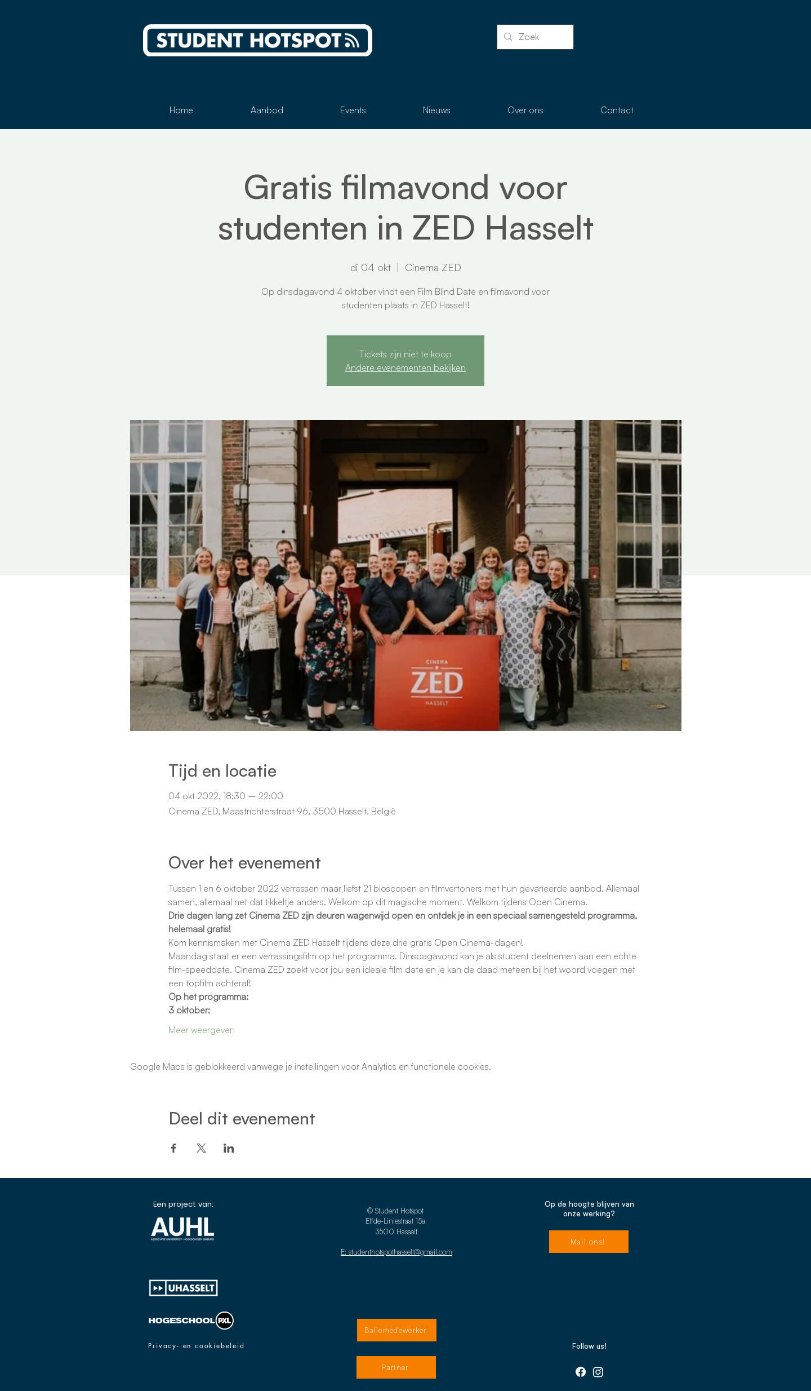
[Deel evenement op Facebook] (173, 1148)
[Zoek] (534, 37)
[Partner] (396, 1367)
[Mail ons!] (589, 1241)
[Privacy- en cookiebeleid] (197, 1345)
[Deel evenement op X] (201, 1148)
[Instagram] (598, 1372)
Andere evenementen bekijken (405, 367)
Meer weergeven (201, 1029)
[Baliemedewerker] (396, 1330)
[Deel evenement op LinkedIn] (229, 1148)
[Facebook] (580, 1372)
